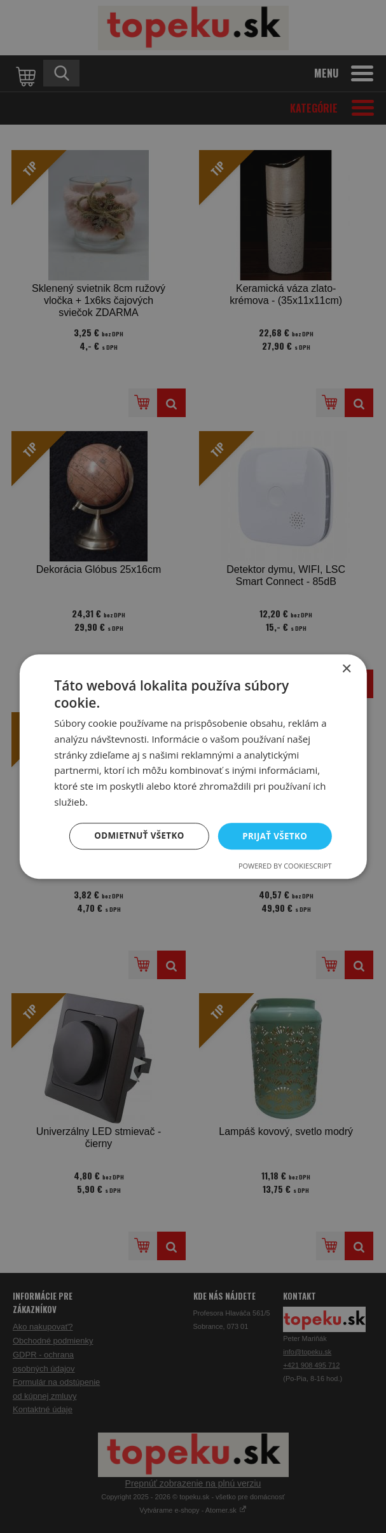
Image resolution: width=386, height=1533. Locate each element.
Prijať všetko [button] (274, 836)
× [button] (346, 668)
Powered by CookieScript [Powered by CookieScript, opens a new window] (285, 866)
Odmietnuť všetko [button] (134, 836)
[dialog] (193, 766)
